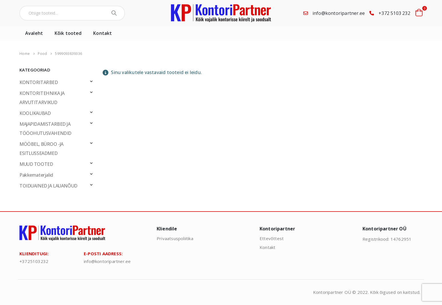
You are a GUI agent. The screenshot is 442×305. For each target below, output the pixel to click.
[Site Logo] (221, 13)
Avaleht (34, 33)
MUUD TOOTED (36, 164)
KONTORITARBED (38, 82)
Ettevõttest (272, 238)
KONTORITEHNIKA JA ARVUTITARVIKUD (42, 97)
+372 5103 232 (394, 13)
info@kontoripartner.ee (338, 13)
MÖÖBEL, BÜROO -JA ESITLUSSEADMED (41, 148)
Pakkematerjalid (36, 175)
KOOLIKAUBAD (35, 113)
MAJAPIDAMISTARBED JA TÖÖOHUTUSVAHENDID (45, 128)
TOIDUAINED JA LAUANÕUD (48, 186)
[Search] (114, 13)
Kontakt (102, 33)
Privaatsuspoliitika (175, 238)
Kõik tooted (68, 33)
